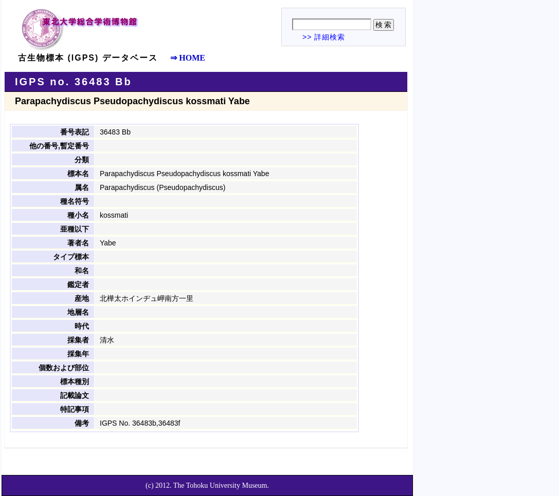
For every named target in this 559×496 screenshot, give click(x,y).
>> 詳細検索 (323, 37)
